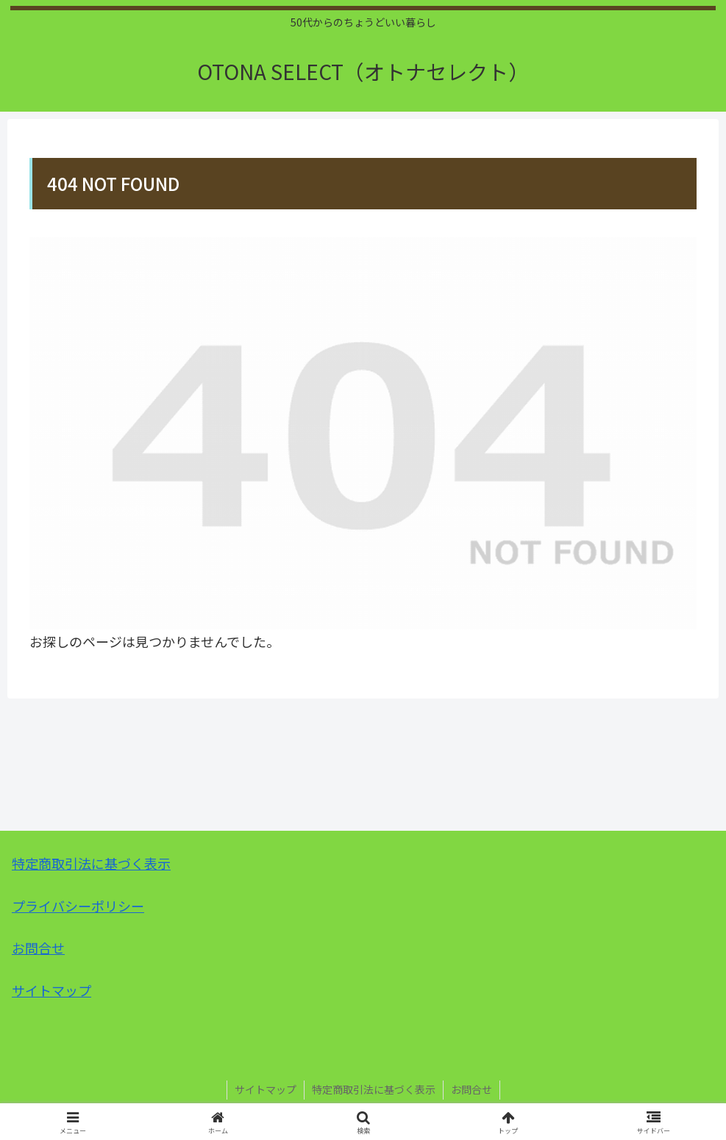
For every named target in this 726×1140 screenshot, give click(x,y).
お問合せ (38, 947)
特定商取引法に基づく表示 (91, 863)
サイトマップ (51, 990)
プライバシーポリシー (78, 905)
